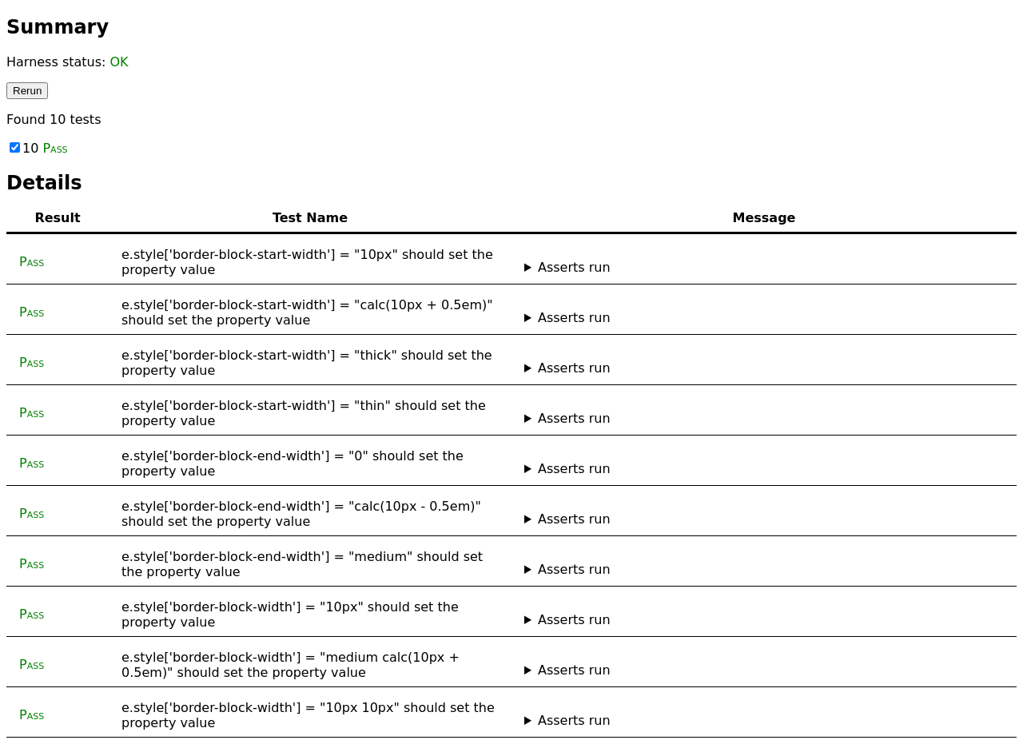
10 (39, 148)
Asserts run (574, 267)
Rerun (27, 91)
